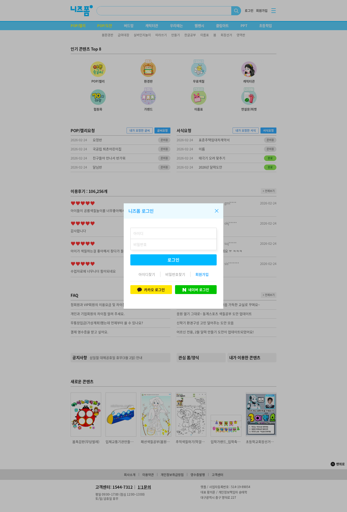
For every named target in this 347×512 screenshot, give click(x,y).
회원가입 (202, 274)
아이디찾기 (147, 274)
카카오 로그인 (151, 289)
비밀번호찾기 (175, 274)
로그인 (173, 260)
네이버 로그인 (196, 289)
